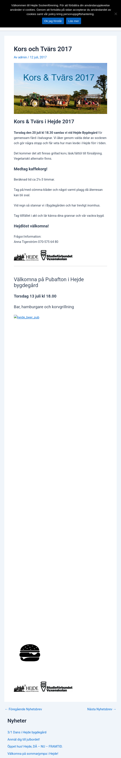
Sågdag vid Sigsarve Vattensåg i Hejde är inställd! (42, 485)
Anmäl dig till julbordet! (24, 442)
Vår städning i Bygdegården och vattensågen (39, 470)
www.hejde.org (15, 648)
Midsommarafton (20, 463)
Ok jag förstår (53, 21)
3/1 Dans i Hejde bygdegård (27, 435)
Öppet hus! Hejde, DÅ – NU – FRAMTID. (35, 449)
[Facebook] (47, 562)
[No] (115, 14)
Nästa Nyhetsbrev (101, 411)
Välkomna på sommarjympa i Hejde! (33, 456)
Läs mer (73, 21)
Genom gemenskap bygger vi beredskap (36, 477)
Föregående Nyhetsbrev (23, 411)
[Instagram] (74, 562)
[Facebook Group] (60, 562)
